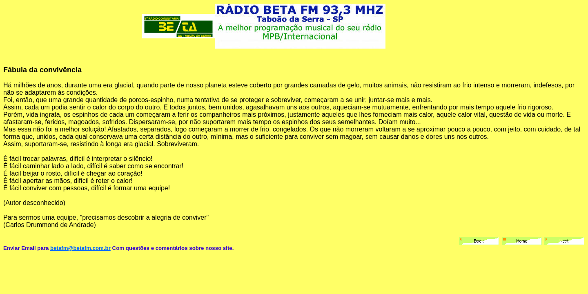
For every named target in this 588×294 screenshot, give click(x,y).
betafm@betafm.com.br (80, 248)
